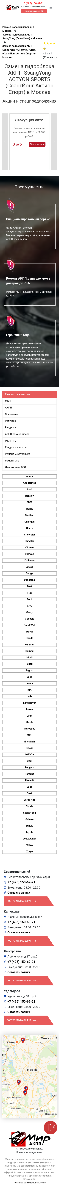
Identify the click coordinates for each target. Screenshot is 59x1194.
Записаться (37, 144)
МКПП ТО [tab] (10, 440)
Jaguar (29, 670)
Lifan (29, 715)
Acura (29, 476)
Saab (29, 786)
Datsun (29, 566)
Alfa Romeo (29, 482)
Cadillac (29, 515)
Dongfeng (29, 579)
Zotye (29, 851)
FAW (29, 586)
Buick (29, 508)
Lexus (29, 709)
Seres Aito (29, 799)
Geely (29, 612)
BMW (29, 502)
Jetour (29, 683)
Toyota (29, 832)
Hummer (29, 644)
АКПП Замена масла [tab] (17, 434)
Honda (29, 638)
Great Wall (29, 625)
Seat (29, 793)
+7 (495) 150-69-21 (21, 882)
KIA (30, 689)
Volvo (29, 845)
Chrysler (29, 541)
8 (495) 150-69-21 (34, 3)
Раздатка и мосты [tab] (16, 447)
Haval (29, 631)
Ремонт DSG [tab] (12, 460)
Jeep (29, 676)
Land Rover (29, 702)
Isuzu (29, 663)
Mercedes (29, 728)
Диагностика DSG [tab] (15, 467)
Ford (29, 599)
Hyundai (29, 651)
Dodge (29, 573)
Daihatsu (29, 560)
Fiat (29, 592)
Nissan (30, 748)
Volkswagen (29, 838)
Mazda (29, 722)
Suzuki (29, 825)
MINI (29, 735)
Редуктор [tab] (10, 420)
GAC (29, 605)
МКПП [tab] (8, 400)
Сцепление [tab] (11, 414)
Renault (29, 780)
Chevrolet (29, 534)
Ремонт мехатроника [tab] (17, 453)
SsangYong (29, 812)
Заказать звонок (32, 11)
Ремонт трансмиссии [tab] (17, 394)
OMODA (29, 754)
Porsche (29, 773)
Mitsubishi (29, 741)
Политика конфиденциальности (29, 1182)
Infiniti (29, 657)
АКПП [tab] (8, 407)
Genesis (29, 618)
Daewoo (29, 554)
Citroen (29, 547)
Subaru (29, 819)
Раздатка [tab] (10, 427)
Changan (30, 521)
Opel (29, 761)
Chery (29, 528)
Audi (29, 489)
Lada (29, 696)
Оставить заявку (19, 892)
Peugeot (29, 767)
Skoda (29, 806)
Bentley (29, 495)
